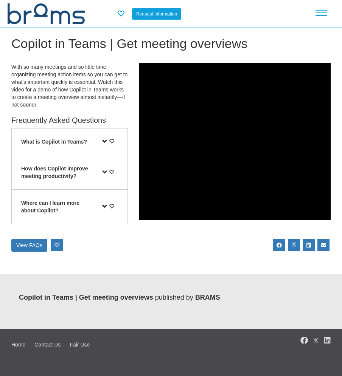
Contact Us (47, 345)
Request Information (156, 14)
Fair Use (80, 345)
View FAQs (29, 245)
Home (18, 345)
